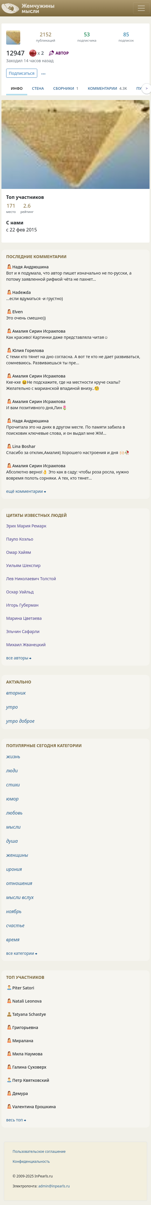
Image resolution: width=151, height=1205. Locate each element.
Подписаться (22, 73)
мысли (13, 827)
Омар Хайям (18, 552)
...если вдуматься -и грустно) (34, 298)
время (12, 939)
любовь (14, 813)
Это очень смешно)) (26, 318)
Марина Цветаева (24, 618)
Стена (38, 88)
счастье (15, 925)
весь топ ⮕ (16, 1120)
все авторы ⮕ (18, 658)
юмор (12, 799)
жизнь (13, 756)
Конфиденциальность (31, 1161)
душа (12, 841)
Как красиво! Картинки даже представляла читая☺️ (57, 337)
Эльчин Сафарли (23, 631)
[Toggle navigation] (141, 8)
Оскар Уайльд (19, 592)
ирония (14, 869)
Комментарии (107, 88)
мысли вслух (20, 897)
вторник (16, 693)
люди (12, 770)
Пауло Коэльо (19, 539)
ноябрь (13, 911)
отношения (19, 883)
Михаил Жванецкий (26, 644)
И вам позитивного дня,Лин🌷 (36, 407)
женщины (17, 855)
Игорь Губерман (22, 605)
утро (12, 707)
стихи (13, 784)
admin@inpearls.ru (54, 1186)
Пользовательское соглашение (39, 1151)
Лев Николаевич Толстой (31, 578)
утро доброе (20, 721)
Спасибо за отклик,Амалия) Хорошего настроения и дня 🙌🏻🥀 (68, 452)
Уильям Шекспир (23, 565)
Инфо (17, 88)
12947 (15, 53)
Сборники (66, 88)
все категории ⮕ (21, 953)
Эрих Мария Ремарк (26, 526)
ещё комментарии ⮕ (26, 491)
